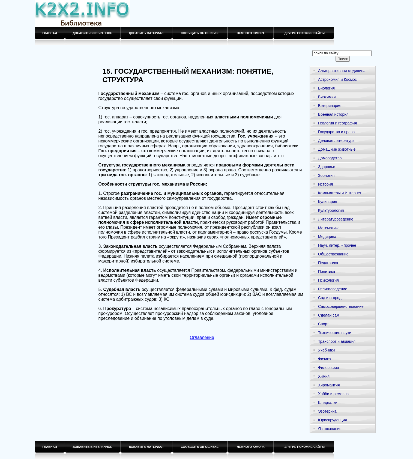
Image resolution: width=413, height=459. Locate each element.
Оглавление (202, 337)
